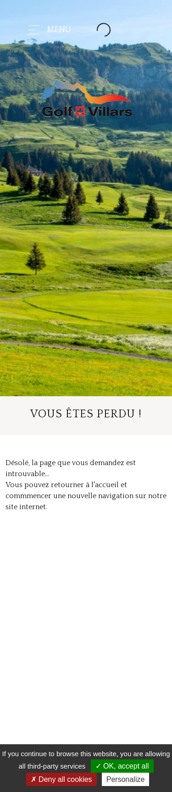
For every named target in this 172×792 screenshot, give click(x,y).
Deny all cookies (61, 779)
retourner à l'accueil (85, 485)
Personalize (125, 779)
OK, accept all (122, 766)
